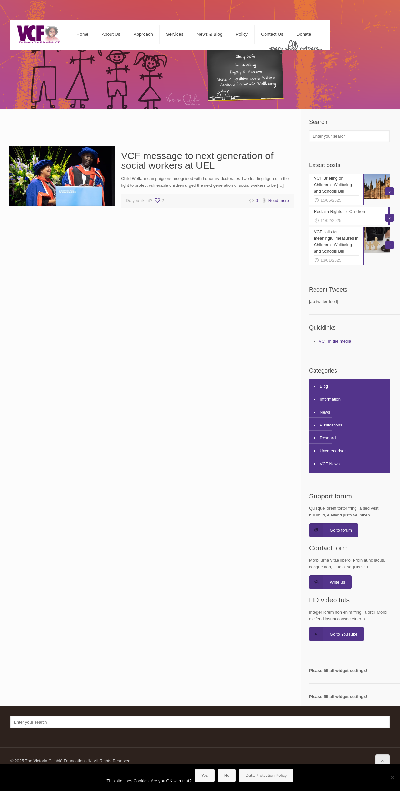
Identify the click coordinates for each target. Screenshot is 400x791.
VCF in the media (335, 341)
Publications (331, 425)
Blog (324, 386)
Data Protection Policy (266, 775)
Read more (278, 200)
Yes (204, 775)
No (227, 775)
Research (329, 438)
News (325, 412)
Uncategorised (333, 450)
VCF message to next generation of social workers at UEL (197, 160)
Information (330, 399)
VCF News (330, 463)
